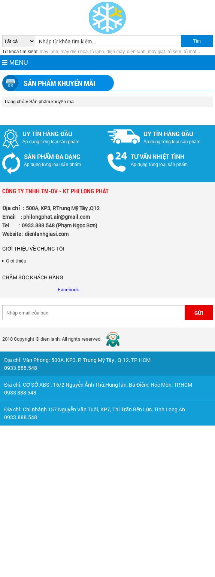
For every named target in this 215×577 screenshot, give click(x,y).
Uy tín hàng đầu (47, 134)
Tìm (197, 41)
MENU (15, 62)
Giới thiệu (16, 260)
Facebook (68, 289)
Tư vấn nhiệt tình (157, 156)
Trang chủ (14, 101)
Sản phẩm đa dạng (52, 156)
